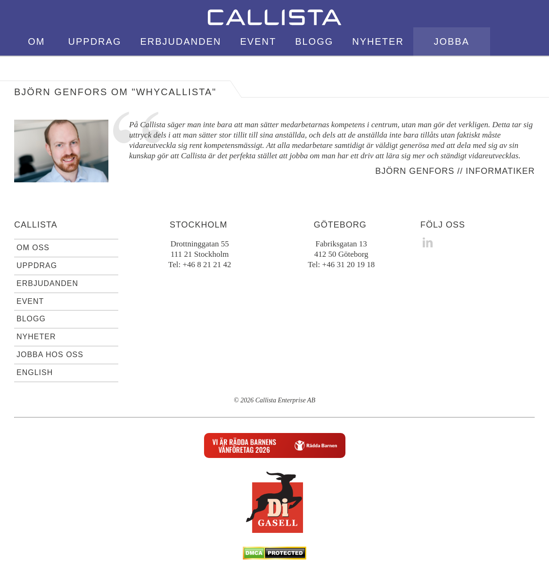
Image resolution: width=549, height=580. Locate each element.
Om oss (36, 55)
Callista (35, 224)
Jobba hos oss (451, 55)
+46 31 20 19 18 (348, 264)
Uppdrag (95, 41)
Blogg (314, 41)
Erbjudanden (180, 41)
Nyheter (378, 41)
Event (258, 41)
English (512, 70)
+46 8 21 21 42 (206, 264)
